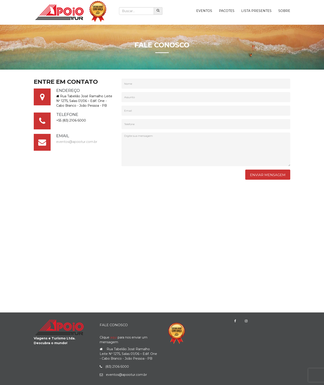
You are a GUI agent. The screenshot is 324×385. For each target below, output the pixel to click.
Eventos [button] (204, 11)
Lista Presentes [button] (256, 11)
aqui (113, 337)
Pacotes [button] (226, 11)
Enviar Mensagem (268, 175)
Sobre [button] (284, 11)
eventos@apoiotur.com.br (76, 142)
